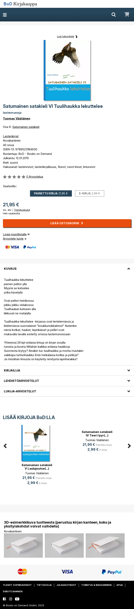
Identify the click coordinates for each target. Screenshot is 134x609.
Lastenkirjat (11, 136)
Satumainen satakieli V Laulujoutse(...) (37, 466)
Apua (119, 585)
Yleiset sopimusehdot (17, 585)
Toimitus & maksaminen (96, 585)
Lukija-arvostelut (20, 391)
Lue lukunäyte (65, 36)
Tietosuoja (44, 585)
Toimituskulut (22, 209)
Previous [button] (5, 445)
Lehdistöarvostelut (21, 381)
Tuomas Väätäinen (16, 118)
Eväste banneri (13, 591)
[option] (37, 458)
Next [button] (129, 445)
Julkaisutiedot (66, 585)
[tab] (67, 266)
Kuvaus (10, 268)
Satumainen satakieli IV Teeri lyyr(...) (97, 433)
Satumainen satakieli (25, 127)
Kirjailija (12, 370)
